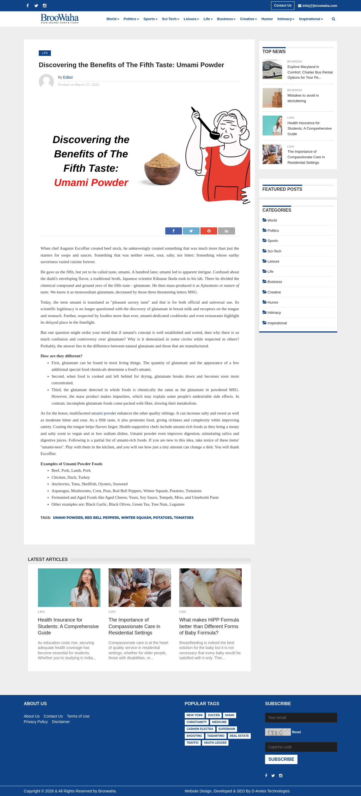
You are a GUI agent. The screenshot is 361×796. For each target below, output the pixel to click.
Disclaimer (61, 720)
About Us (32, 715)
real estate (239, 736)
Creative (274, 292)
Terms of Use (78, 715)
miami (229, 715)
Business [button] (226, 19)
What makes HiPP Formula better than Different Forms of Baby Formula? (209, 626)
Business (294, 61)
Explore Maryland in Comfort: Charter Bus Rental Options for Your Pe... (310, 72)
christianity (197, 722)
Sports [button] (151, 19)
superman (227, 729)
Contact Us (282, 5)
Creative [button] (248, 19)
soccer (214, 715)
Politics (273, 230)
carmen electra (200, 729)
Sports (273, 241)
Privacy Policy (36, 720)
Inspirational (277, 323)
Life (45, 53)
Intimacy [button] (286, 19)
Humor (267, 19)
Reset (296, 732)
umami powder (103, 413)
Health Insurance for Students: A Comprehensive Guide (68, 626)
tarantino (216, 736)
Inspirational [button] (311, 19)
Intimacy (274, 312)
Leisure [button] (191, 19)
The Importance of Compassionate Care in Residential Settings (134, 626)
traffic (193, 743)
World (272, 220)
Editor (68, 77)
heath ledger (215, 743)
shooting (194, 736)
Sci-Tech (274, 251)
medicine (219, 722)
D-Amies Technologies (271, 791)
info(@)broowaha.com (319, 6)
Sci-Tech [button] (170, 19)
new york (195, 715)
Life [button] (208, 19)
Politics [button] (131, 19)
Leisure (273, 261)
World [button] (112, 19)
